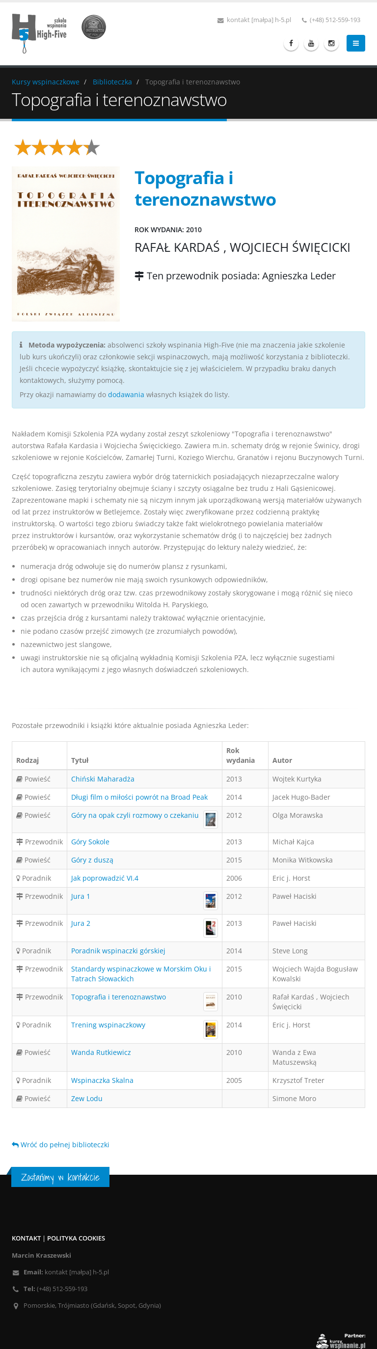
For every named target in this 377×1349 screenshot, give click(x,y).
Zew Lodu (87, 1098)
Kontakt (26, 1238)
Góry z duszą (92, 859)
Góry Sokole (90, 841)
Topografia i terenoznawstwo (118, 996)
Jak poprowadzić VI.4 (104, 878)
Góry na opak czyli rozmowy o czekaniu (135, 815)
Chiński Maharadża (103, 778)
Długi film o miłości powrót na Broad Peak (139, 797)
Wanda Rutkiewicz (101, 1052)
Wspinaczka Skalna (102, 1080)
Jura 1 (80, 896)
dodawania (126, 394)
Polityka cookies (76, 1238)
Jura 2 (80, 923)
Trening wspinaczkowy (108, 1024)
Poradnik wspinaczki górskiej (118, 950)
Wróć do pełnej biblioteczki (60, 1144)
